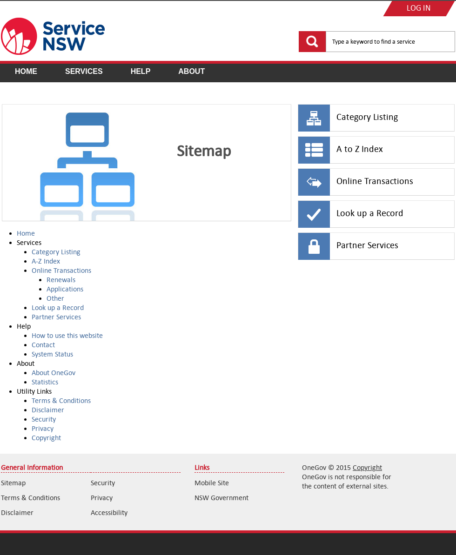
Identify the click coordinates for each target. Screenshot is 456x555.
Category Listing (56, 252)
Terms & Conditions (61, 400)
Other (55, 298)
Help (141, 71)
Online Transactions (61, 270)
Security (44, 419)
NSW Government (221, 498)
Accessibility (109, 512)
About (191, 71)
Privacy (43, 428)
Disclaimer (48, 410)
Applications (65, 289)
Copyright (46, 438)
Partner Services (56, 317)
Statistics (45, 382)
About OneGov (53, 373)
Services (84, 71)
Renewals (61, 280)
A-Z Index (46, 261)
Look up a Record (58, 307)
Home (26, 71)
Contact (43, 345)
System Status (52, 354)
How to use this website (67, 335)
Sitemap (13, 483)
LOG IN (419, 9)
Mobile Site (211, 483)
